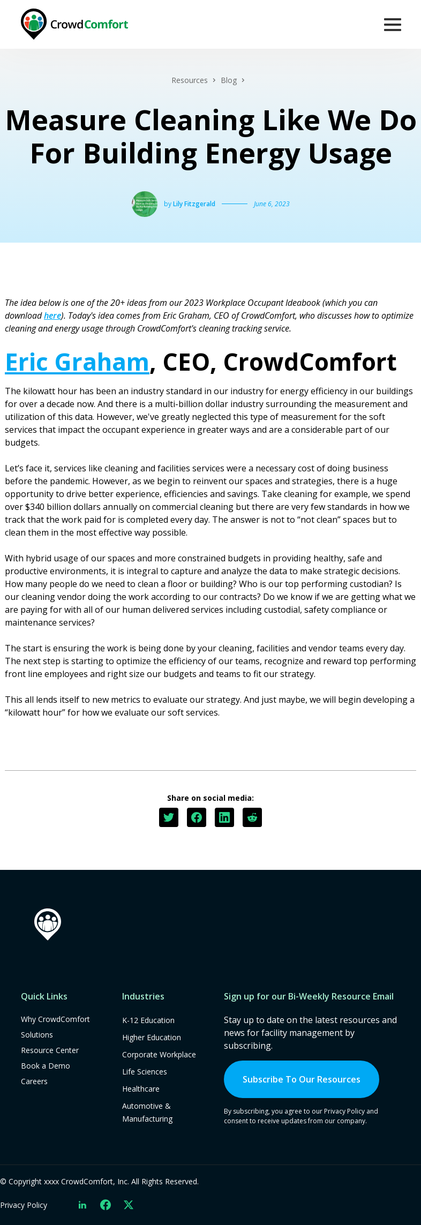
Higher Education (151, 1037)
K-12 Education (148, 1020)
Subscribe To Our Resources (301, 1079)
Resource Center (50, 1050)
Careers (34, 1081)
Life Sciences (144, 1071)
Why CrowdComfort (55, 1019)
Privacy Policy (23, 1205)
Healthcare (141, 1089)
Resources (189, 80)
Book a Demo (45, 1066)
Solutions (37, 1034)
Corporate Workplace (159, 1054)
